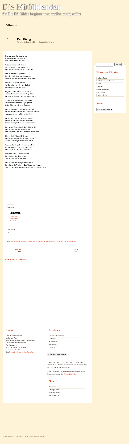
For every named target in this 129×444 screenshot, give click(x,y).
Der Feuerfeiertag (102, 89)
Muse (48, 241)
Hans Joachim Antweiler (46, 42)
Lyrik (43, 241)
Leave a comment (70, 241)
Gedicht (29, 241)
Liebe (40, 241)
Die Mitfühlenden (32, 7)
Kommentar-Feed (55, 392)
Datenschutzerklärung (56, 336)
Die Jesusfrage (101, 78)
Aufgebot (99, 86)
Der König (85, 39)
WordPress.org (54, 395)
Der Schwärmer (101, 95)
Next (82, 250)
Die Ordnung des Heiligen (105, 81)
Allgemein (17, 241)
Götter (98, 84)
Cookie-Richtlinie (70, 374)
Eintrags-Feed (54, 390)
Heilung (35, 241)
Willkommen (11, 25)
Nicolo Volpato (39, 436)
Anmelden (52, 387)
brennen (23, 241)
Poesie (52, 241)
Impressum (52, 344)
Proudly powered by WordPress (13, 436)
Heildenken (53, 341)
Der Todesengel (101, 92)
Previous (12, 250)
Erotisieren (52, 339)
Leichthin (52, 347)
